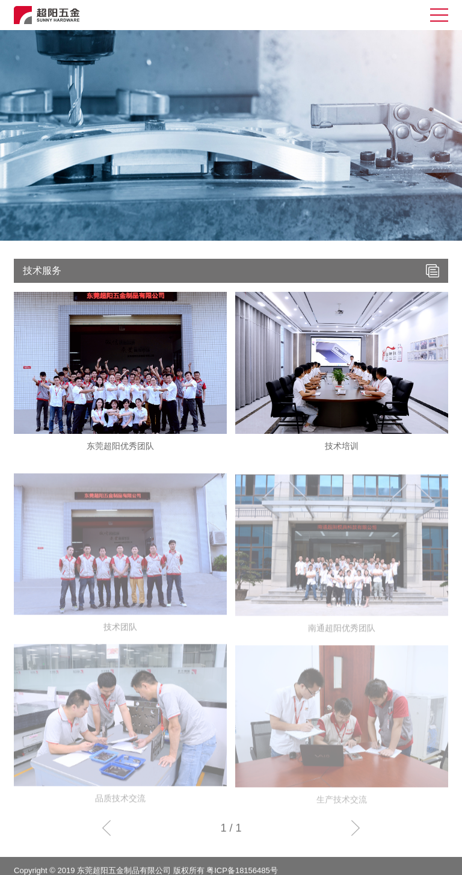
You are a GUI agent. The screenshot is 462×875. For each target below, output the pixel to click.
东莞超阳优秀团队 (120, 446)
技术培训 (342, 446)
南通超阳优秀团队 (341, 635)
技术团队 (120, 634)
